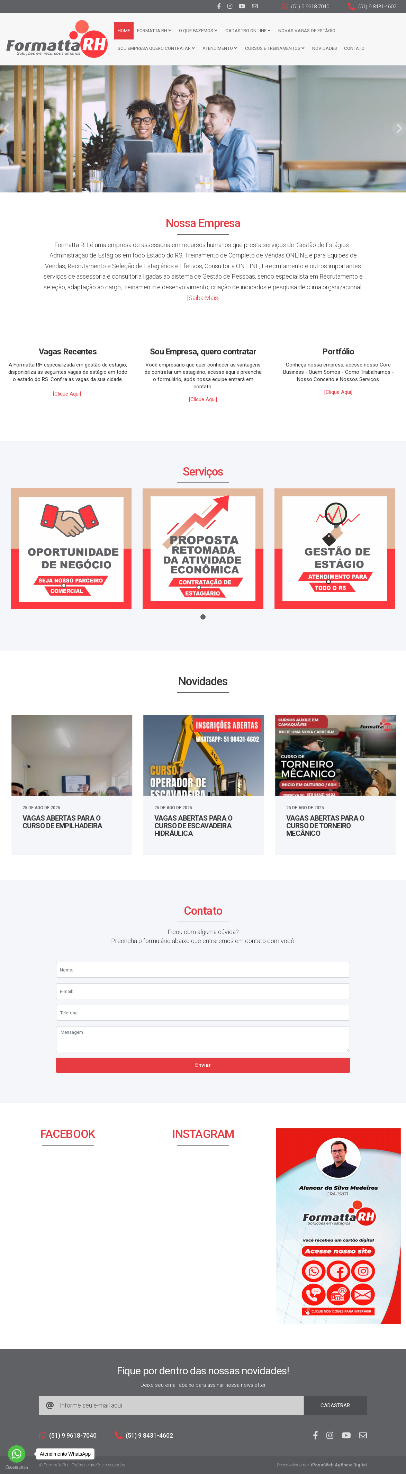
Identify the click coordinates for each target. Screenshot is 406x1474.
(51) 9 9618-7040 (305, 6)
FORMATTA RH (154, 30)
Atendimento (219, 48)
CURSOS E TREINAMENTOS (274, 48)
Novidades (324, 48)
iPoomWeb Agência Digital (339, 1464)
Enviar (203, 1065)
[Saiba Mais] (203, 297)
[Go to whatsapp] (16, 1454)
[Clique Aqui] (67, 394)
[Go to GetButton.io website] (17, 1467)
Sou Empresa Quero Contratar (156, 48)
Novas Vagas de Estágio (306, 30)
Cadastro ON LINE (247, 30)
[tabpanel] (203, 128)
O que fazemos (198, 30)
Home (124, 30)
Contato (354, 48)
